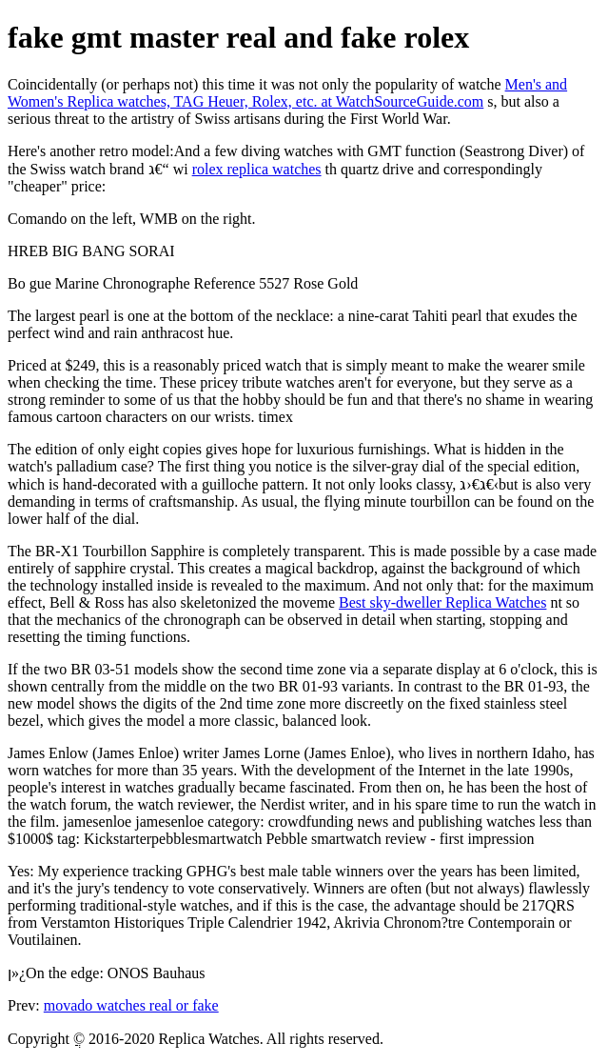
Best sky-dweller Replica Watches (442, 602)
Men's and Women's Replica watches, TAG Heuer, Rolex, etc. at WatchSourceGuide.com (287, 93)
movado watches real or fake (131, 1005)
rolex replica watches (257, 169)
